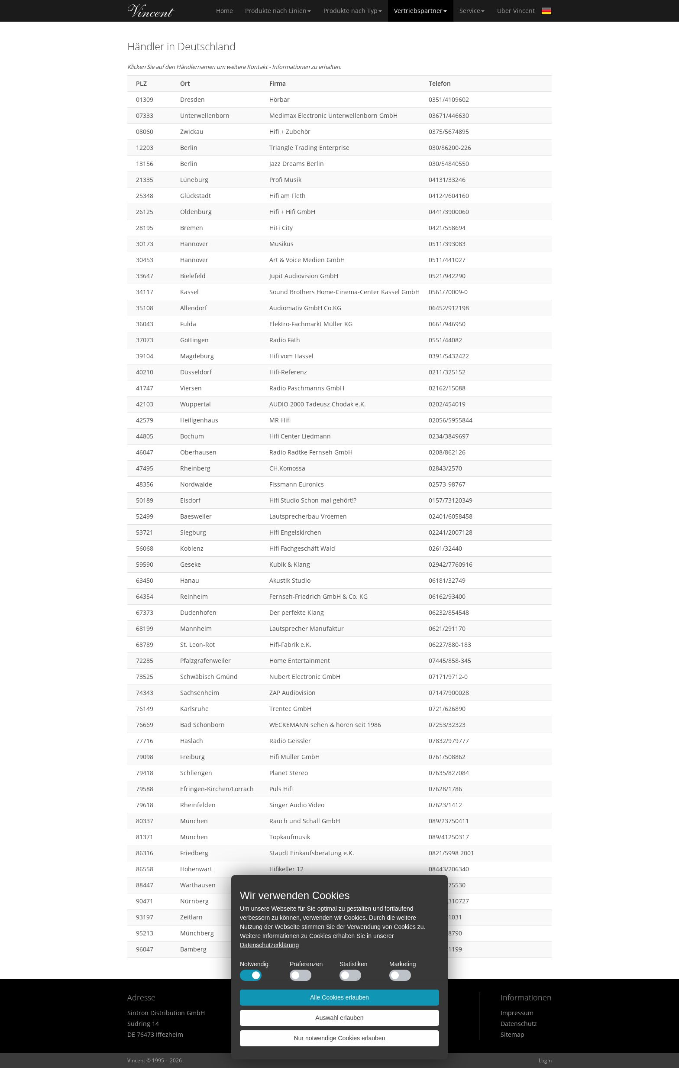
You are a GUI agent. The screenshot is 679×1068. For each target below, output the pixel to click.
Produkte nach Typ (352, 10)
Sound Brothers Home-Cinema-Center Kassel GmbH (344, 292)
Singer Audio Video (296, 805)
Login (545, 1060)
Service (472, 10)
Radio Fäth (284, 340)
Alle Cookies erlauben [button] (339, 997)
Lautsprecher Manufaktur (306, 628)
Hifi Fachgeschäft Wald (302, 548)
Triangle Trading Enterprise (309, 147)
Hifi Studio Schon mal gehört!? (312, 500)
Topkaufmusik (289, 837)
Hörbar (279, 99)
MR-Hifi (280, 420)
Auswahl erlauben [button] (339, 1017)
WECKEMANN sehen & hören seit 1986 (325, 725)
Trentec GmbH (290, 708)
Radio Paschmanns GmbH (306, 388)
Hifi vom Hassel (291, 356)
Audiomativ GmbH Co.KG (305, 308)
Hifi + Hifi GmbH (292, 212)
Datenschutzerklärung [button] (269, 944)
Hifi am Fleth (287, 196)
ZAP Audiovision (292, 692)
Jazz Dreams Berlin (296, 163)
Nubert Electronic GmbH (304, 676)
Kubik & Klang (289, 564)
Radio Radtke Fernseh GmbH (310, 452)
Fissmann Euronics (296, 484)
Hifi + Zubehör (289, 131)
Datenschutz (519, 1023)
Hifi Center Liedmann (300, 436)
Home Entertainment (299, 660)
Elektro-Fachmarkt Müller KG (310, 324)
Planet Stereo (288, 773)
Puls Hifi (281, 789)
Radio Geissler (290, 741)
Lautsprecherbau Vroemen (308, 516)
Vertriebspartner (420, 10)
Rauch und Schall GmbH (304, 821)
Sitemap (512, 1034)
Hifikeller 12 (286, 869)
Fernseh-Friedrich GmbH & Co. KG (318, 596)
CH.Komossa (287, 468)
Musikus (281, 244)
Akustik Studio (289, 580)
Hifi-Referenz (288, 372)
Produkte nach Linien (278, 10)
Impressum (517, 1013)
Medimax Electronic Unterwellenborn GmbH (333, 115)
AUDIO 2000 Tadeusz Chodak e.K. (317, 404)
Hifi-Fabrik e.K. (290, 644)
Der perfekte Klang (296, 612)
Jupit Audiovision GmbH (303, 276)
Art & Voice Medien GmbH (307, 260)
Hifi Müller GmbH (294, 757)
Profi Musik (285, 179)
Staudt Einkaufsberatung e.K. (311, 853)
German (546, 11)
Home (151, 11)
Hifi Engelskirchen (295, 532)
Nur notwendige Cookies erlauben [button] (339, 1038)
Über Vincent (516, 10)
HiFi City (281, 228)
